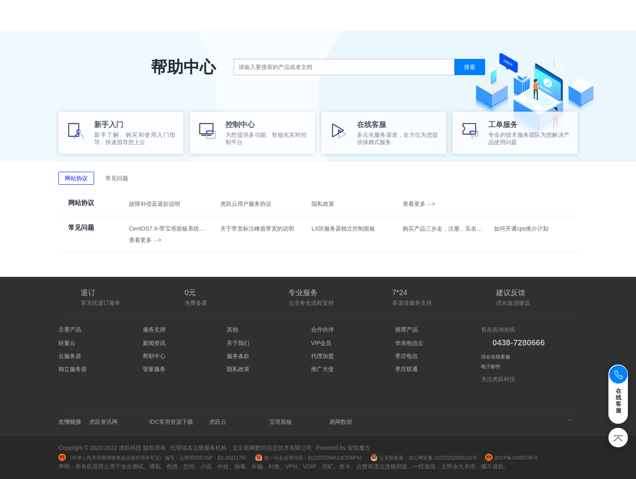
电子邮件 (491, 366)
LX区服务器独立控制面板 (343, 228)
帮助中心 (154, 356)
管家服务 (154, 369)
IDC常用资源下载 (171, 422)
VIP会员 (321, 343)
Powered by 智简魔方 (343, 447)
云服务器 (69, 356)
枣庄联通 (406, 369)
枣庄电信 (406, 356)
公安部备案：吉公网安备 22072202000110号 (423, 458)
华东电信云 (409, 343)
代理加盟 (322, 356)
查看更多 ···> (419, 204)
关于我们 (238, 343)
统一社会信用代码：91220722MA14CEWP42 (308, 458)
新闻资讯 (154, 343)
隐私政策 (323, 204)
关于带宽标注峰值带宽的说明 (257, 228)
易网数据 (340, 422)
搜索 (469, 67)
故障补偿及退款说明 (154, 204)
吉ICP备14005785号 (511, 458)
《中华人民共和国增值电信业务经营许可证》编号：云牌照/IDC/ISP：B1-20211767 (152, 458)
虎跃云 (217, 422)
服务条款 (238, 356)
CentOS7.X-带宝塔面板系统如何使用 (170, 228)
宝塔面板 (280, 422)
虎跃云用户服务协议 (245, 204)
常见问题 (116, 178)
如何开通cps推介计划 (521, 228)
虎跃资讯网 (103, 422)
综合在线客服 (495, 357)
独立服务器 (72, 369)
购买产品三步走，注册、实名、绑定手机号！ (443, 228)
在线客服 (619, 401)
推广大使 (322, 369)
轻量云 (66, 343)
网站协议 (76, 178)
